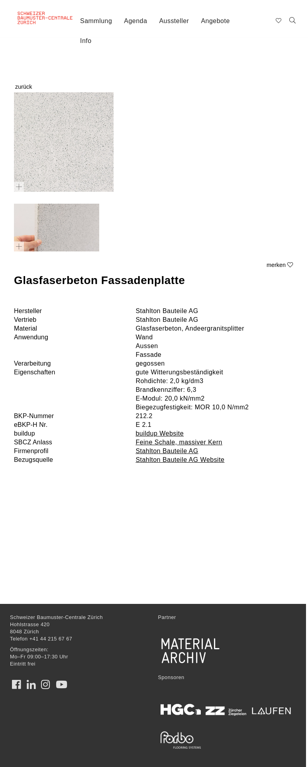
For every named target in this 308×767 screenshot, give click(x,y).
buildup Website (159, 433)
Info (86, 40)
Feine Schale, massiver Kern (178, 442)
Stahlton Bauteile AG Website (179, 459)
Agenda (135, 21)
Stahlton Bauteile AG (166, 451)
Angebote (215, 21)
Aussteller (174, 21)
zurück (23, 87)
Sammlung (96, 21)
